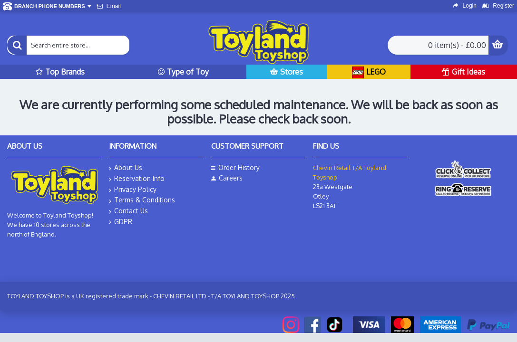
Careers (227, 178)
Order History (235, 167)
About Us (125, 167)
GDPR (120, 222)
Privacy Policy (132, 189)
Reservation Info (137, 178)
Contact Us (128, 211)
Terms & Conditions (142, 200)
